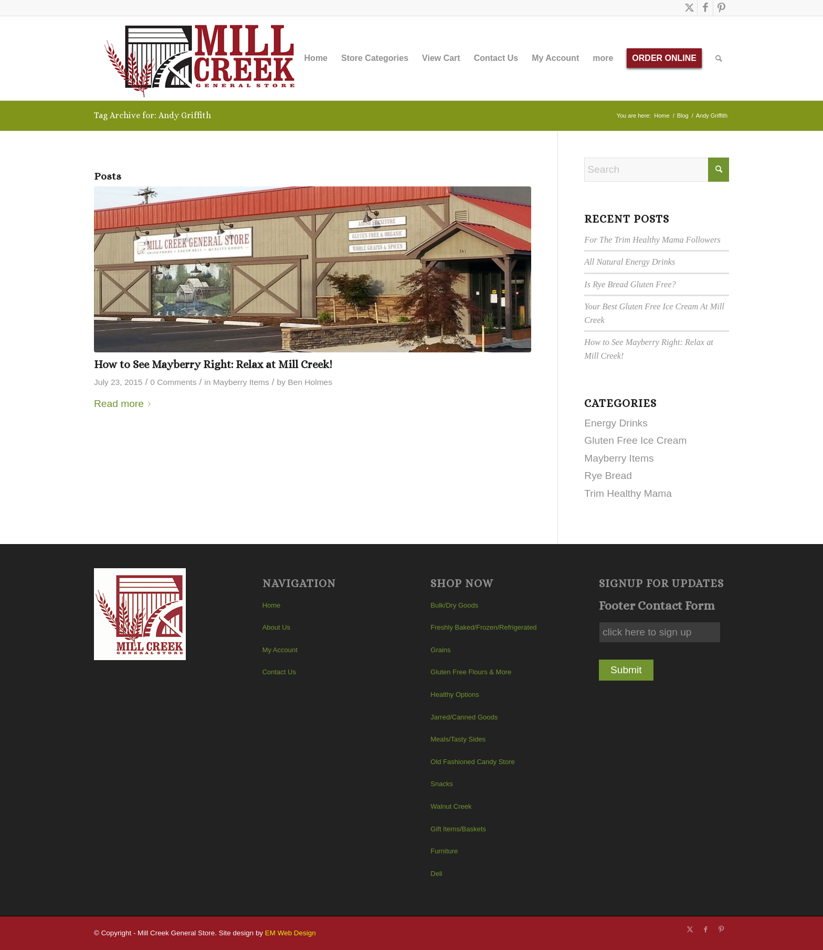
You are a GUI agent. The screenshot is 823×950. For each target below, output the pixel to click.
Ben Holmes (310, 382)
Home (271, 605)
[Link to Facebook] (705, 8)
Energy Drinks (616, 423)
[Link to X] (689, 8)
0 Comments (173, 382)
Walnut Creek (450, 806)
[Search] (719, 58)
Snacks (441, 784)
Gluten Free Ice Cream (635, 440)
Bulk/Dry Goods (454, 605)
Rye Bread (608, 475)
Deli (436, 874)
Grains (440, 650)
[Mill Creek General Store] (203, 58)
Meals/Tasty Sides (458, 739)
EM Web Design (290, 933)
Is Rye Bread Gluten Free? (630, 284)
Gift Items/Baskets (458, 829)
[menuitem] (316, 58)
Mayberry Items (241, 382)
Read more (124, 403)
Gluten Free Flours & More (470, 672)
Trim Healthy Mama (628, 493)
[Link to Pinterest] (721, 8)
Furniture (444, 851)
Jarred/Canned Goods (464, 717)
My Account (280, 650)
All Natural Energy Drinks (629, 262)
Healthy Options (454, 694)
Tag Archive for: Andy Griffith (152, 115)
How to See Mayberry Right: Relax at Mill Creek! (213, 364)
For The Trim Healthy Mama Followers (652, 240)
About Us (276, 627)
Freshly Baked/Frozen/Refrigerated (483, 627)
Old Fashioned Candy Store (472, 762)
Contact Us (279, 672)
